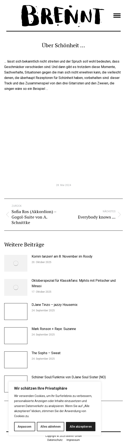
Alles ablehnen (50, 426)
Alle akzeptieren (81, 426)
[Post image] (15, 263)
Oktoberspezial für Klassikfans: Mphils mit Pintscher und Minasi (74, 283)
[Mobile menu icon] (117, 15)
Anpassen (24, 426)
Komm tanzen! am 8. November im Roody (62, 256)
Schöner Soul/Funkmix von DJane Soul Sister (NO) (69, 377)
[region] (54, 408)
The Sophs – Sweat (46, 353)
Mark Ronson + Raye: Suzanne (54, 329)
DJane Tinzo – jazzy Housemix (55, 305)
